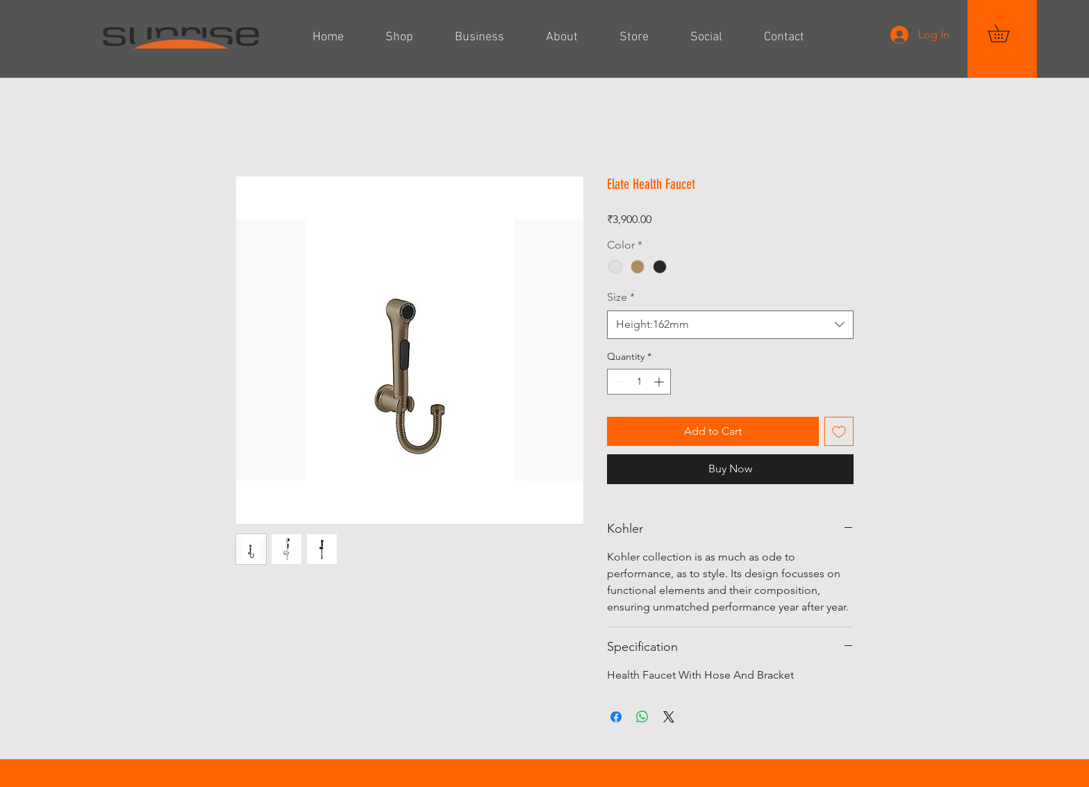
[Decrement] (617, 382)
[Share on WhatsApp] (642, 717)
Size (621, 297)
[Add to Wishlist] (839, 431)
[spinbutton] (638, 382)
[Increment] (660, 382)
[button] (1007, 33)
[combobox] (730, 324)
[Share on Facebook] (616, 717)
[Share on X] (668, 717)
